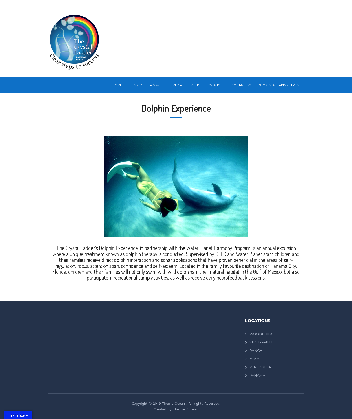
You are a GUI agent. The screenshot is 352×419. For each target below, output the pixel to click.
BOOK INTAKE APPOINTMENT (279, 85)
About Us (158, 85)
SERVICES (136, 85)
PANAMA (257, 375)
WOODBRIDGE (262, 334)
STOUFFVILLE (261, 342)
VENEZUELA (260, 367)
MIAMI (255, 359)
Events (194, 85)
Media (177, 85)
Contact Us (241, 85)
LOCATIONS (216, 85)
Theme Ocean (185, 409)
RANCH (256, 350)
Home (117, 85)
